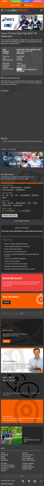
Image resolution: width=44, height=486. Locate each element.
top (22, 313)
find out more (28, 5)
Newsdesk (4, 455)
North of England (16, 187)
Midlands (37, 1)
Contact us (5, 469)
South (5, 1)
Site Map (4, 463)
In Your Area (26, 457)
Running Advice (27, 455)
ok (22, 5)
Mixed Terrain (6, 205)
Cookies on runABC (7, 467)
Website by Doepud (7, 484)
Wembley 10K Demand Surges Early (15, 266)
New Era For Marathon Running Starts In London (19, 269)
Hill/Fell (10, 203)
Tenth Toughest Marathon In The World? (17, 246)
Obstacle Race (17, 205)
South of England (7, 190)
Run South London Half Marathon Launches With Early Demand (21, 255)
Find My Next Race (9, 215)
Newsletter (5, 460)
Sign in (6, 302)
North (27, 1)
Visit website (21, 67)
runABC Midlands (28, 467)
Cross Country (20, 203)
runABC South (27, 469)
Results (3, 458)
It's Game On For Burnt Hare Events (15, 252)
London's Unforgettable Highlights (15, 258)
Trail (29, 203)
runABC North (27, 465)
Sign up (6, 341)
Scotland (16, 1)
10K (12, 195)
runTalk (24, 453)
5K (3, 195)
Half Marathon (25, 195)
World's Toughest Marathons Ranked (16, 244)
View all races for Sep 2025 (11, 78)
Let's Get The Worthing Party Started (16, 264)
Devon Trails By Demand (12, 261)
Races (3, 457)
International (20, 190)
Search (3, 471)
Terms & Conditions (8, 465)
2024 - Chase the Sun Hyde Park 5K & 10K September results (23, 141)
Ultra (4, 197)
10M (16, 195)
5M (7, 195)
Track (35, 203)
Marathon (35, 195)
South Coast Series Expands (13, 249)
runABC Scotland (28, 463)
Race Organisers (27, 458)
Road (3, 203)
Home (3, 453)
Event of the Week (28, 460)
